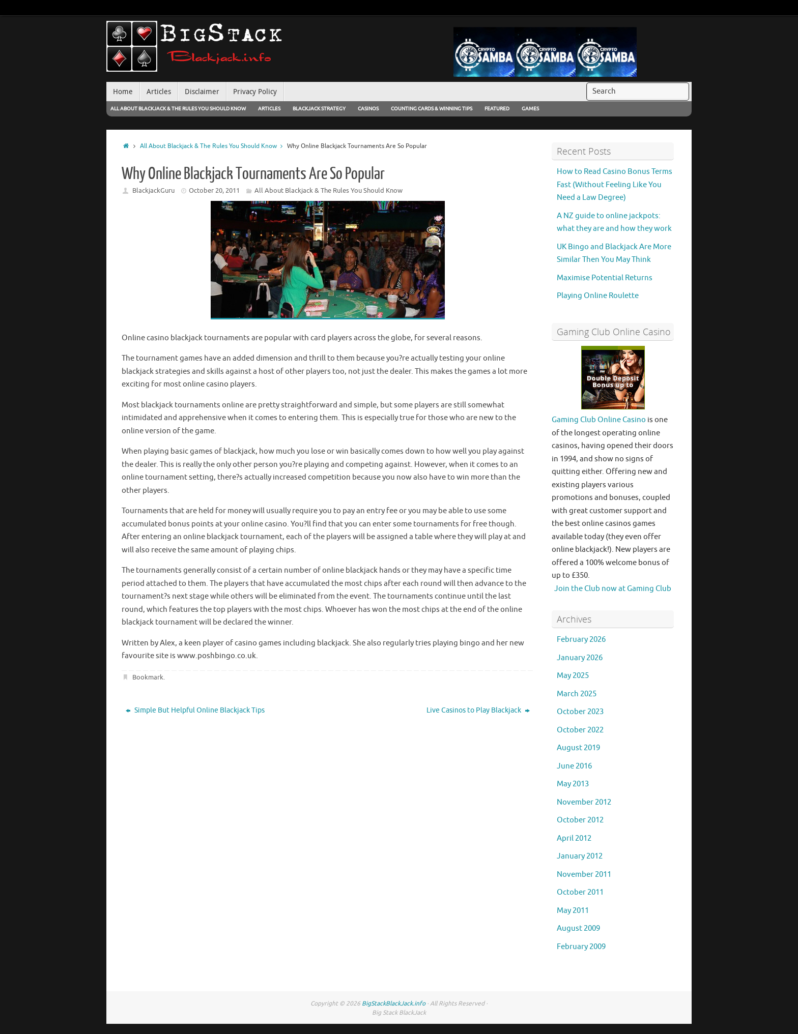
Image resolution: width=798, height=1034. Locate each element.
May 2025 (573, 676)
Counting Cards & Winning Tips (431, 108)
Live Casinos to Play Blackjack (478, 710)
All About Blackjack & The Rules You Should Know (178, 108)
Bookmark (147, 677)
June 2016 (574, 766)
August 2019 (578, 748)
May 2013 (573, 784)
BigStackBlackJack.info (393, 1003)
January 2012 (580, 856)
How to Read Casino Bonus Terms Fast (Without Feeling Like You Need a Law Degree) (614, 184)
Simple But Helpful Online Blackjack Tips (195, 710)
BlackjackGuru (153, 190)
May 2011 (573, 910)
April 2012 (574, 838)
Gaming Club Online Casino (599, 420)
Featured (496, 108)
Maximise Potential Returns (604, 278)
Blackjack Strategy (319, 108)
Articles (269, 108)
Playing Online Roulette (598, 296)
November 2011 (584, 874)
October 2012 (580, 820)
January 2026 (580, 658)
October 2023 (580, 712)
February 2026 (581, 639)
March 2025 (576, 694)
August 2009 (578, 928)
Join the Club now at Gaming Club (612, 589)
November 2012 (584, 802)
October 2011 (580, 892)
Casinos (368, 108)
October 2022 (580, 730)
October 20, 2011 (214, 190)
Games (530, 108)
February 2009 (581, 947)
